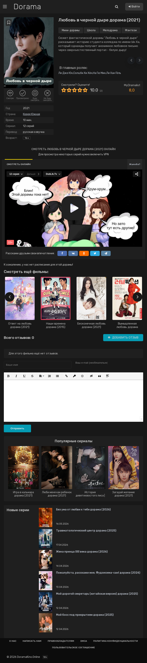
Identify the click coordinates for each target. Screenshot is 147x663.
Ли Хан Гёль (113, 73)
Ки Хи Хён (86, 73)
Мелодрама (110, 30)
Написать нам (32, 641)
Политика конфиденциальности (115, 641)
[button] (131, 60)
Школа (91, 30)
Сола (76, 73)
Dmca (83, 641)
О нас (12, 641)
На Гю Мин (99, 73)
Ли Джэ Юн (65, 73)
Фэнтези (131, 30)
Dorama (27, 6)
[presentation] (9, 297)
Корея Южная (31, 114)
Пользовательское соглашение (73, 647)
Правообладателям (61, 641)
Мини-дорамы (71, 30)
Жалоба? (134, 164)
